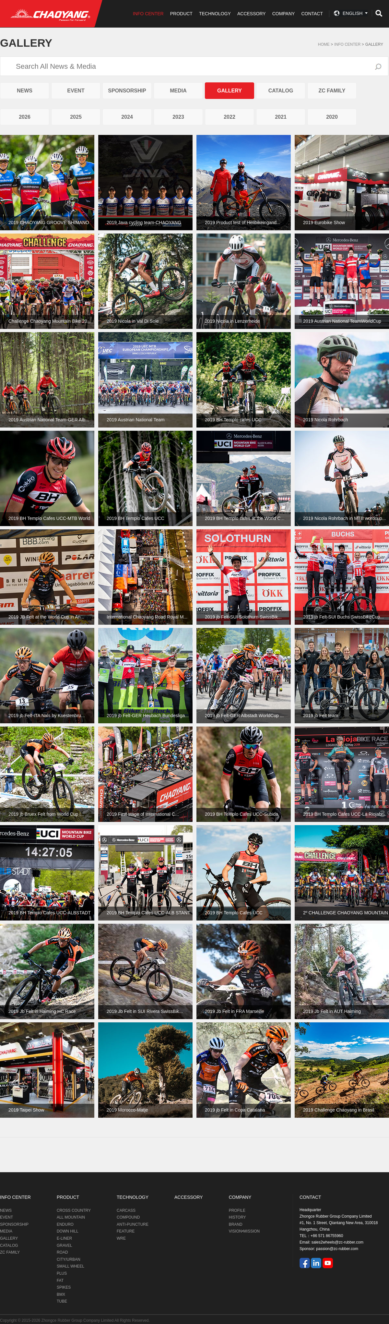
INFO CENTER (148, 13)
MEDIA (178, 90)
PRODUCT (181, 13)
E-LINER (64, 1238)
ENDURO (65, 1224)
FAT (60, 1280)
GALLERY (374, 44)
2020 (332, 117)
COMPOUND (128, 1217)
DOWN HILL (67, 1231)
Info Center (347, 44)
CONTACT (312, 13)
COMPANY (283, 13)
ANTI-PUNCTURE (132, 1224)
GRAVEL (64, 1245)
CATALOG (280, 90)
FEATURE (126, 1231)
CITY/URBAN (68, 1259)
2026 (24, 117)
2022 (229, 117)
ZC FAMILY (332, 90)
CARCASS (126, 1210)
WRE (121, 1238)
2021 (281, 117)
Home (324, 44)
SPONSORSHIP (127, 90)
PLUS (62, 1273)
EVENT (75, 90)
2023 (178, 117)
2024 (127, 117)
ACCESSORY (251, 13)
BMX (61, 1294)
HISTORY (237, 1217)
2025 (76, 117)
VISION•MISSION (244, 1231)
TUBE (62, 1301)
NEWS (24, 90)
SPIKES (64, 1287)
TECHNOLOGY (215, 13)
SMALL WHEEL (70, 1266)
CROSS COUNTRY (74, 1210)
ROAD (62, 1252)
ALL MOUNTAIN (71, 1217)
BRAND (235, 1224)
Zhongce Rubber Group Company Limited (77, 1320)
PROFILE (237, 1210)
